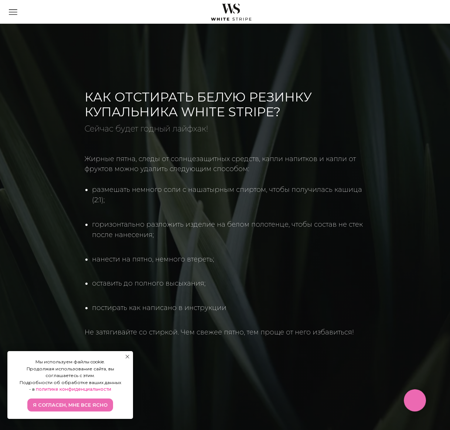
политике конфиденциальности (73, 389)
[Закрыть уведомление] (127, 356)
